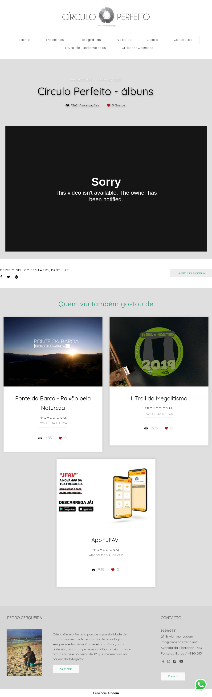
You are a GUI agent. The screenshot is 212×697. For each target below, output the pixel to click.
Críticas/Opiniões (138, 48)
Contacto (173, 676)
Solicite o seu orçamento (191, 273)
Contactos (183, 40)
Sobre (152, 40)
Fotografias (90, 40)
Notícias (124, 40)
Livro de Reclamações (85, 48)
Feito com (106, 693)
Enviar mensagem (179, 636)
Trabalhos (55, 40)
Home (24, 40)
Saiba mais (66, 669)
